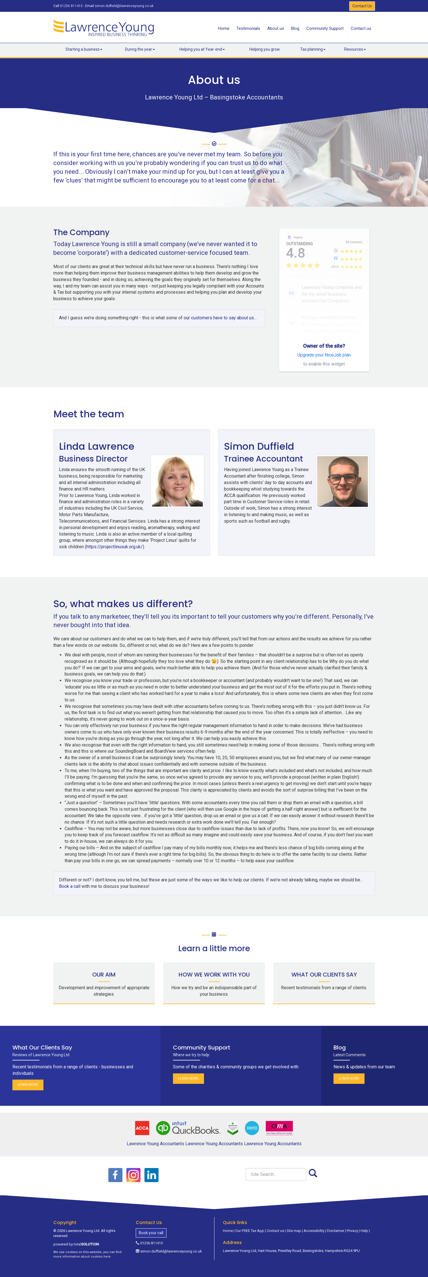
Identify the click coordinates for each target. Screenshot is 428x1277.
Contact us (361, 28)
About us (275, 28)
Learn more (27, 1078)
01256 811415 (71, 6)
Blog (295, 28)
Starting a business (83, 49)
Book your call (151, 1226)
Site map (294, 1224)
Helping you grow (264, 49)
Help (364, 1224)
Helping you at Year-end (202, 49)
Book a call (69, 879)
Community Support (325, 28)
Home (223, 28)
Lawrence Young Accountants (155, 1137)
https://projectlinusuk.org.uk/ (162, 540)
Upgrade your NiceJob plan (324, 355)
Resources (355, 49)
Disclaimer (335, 1224)
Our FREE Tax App (249, 1224)
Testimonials (248, 28)
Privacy (352, 1224)
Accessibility (314, 1224)
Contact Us (362, 6)
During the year (140, 49)
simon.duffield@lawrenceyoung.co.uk (124, 6)
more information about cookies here (82, 1250)
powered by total (76, 1238)
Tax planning (313, 49)
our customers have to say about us (219, 317)
